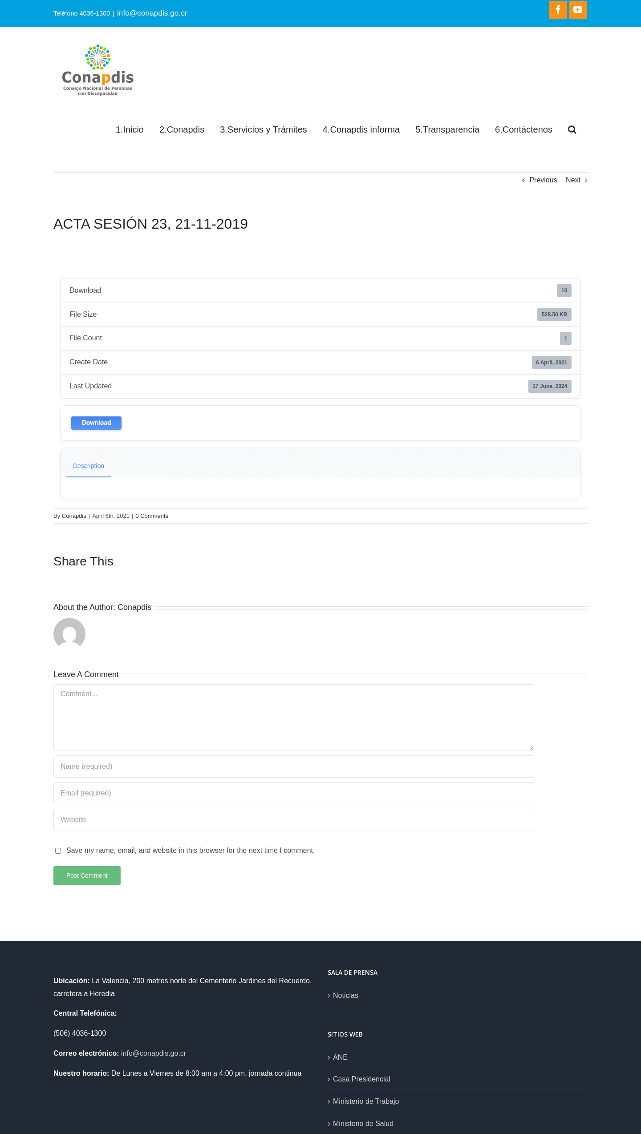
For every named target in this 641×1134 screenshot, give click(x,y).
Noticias (345, 995)
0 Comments (151, 516)
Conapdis (74, 516)
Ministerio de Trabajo (366, 1101)
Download (96, 423)
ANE (340, 1057)
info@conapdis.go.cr (152, 12)
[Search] (572, 129)
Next (573, 180)
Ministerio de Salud (363, 1123)
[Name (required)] (293, 766)
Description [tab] (88, 465)
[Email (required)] (293, 793)
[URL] (293, 820)
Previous (543, 180)
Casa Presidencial (361, 1079)
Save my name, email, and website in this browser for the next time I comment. (190, 850)
